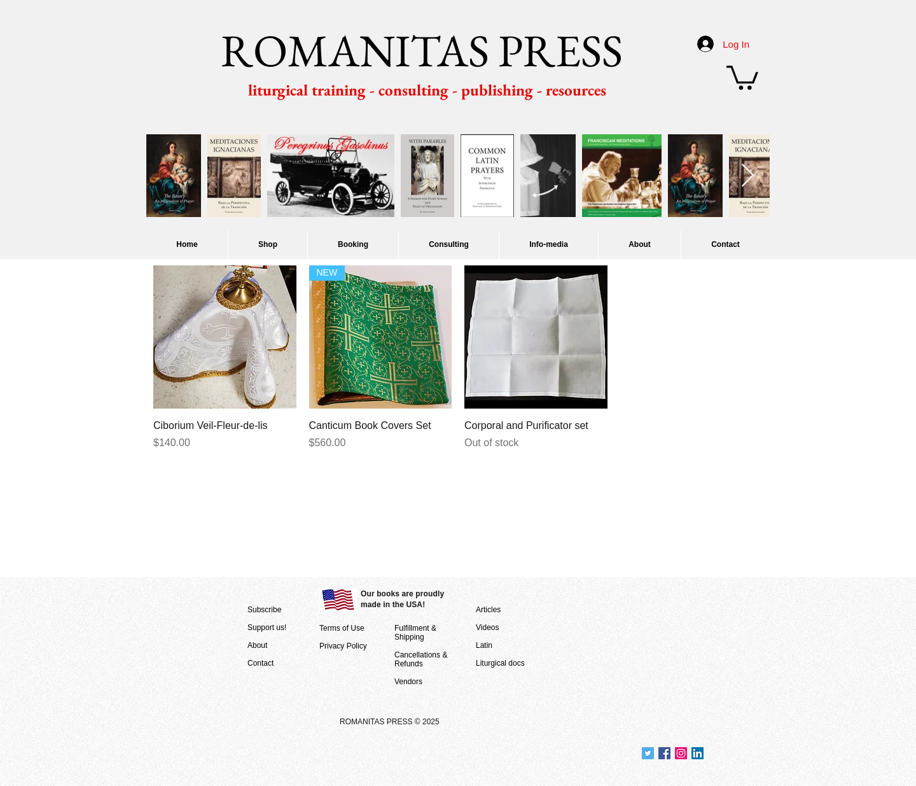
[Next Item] (747, 176)
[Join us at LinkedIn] (697, 753)
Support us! (266, 627)
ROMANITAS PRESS (422, 50)
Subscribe (264, 609)
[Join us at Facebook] (664, 753)
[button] (742, 76)
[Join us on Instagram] (681, 753)
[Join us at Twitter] (648, 753)
